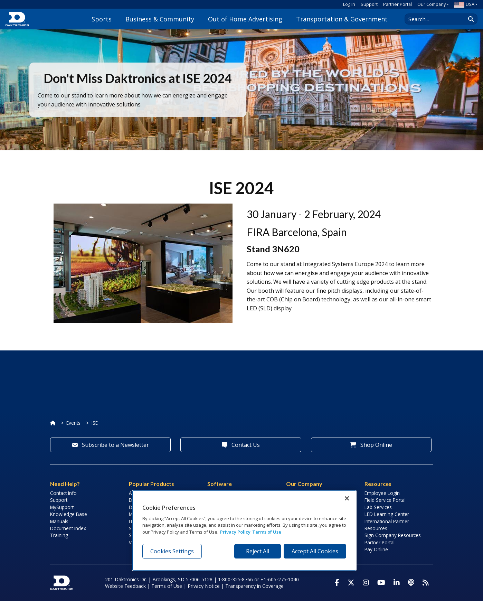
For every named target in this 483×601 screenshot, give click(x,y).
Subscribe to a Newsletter (110, 445)
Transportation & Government (342, 19)
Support (369, 4)
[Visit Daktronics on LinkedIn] (397, 582)
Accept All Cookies (315, 551)
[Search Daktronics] (438, 19)
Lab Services (378, 507)
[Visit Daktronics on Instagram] (366, 582)
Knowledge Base (68, 514)
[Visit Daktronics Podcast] (411, 582)
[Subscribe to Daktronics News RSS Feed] (426, 582)
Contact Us (241, 445)
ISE (95, 423)
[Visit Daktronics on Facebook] (337, 582)
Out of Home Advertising (245, 19)
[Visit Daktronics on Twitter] (351, 582)
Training (59, 535)
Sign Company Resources (392, 535)
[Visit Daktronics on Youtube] (381, 582)
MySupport (62, 507)
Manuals (59, 521)
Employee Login (382, 493)
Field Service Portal (385, 500)
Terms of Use (166, 586)
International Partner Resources (386, 525)
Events (73, 423)
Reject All (257, 551)
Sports (102, 19)
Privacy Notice (204, 586)
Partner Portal (397, 4)
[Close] (346, 498)
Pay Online (376, 549)
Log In (349, 4)
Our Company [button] (431, 4)
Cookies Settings (172, 551)
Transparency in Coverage (254, 586)
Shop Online (371, 445)
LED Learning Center (386, 514)
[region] (244, 530)
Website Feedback (125, 586)
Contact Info (63, 493)
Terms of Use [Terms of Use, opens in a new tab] (266, 532)
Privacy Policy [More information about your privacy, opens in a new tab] (235, 532)
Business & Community (159, 19)
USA (464, 4)
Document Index (68, 528)
